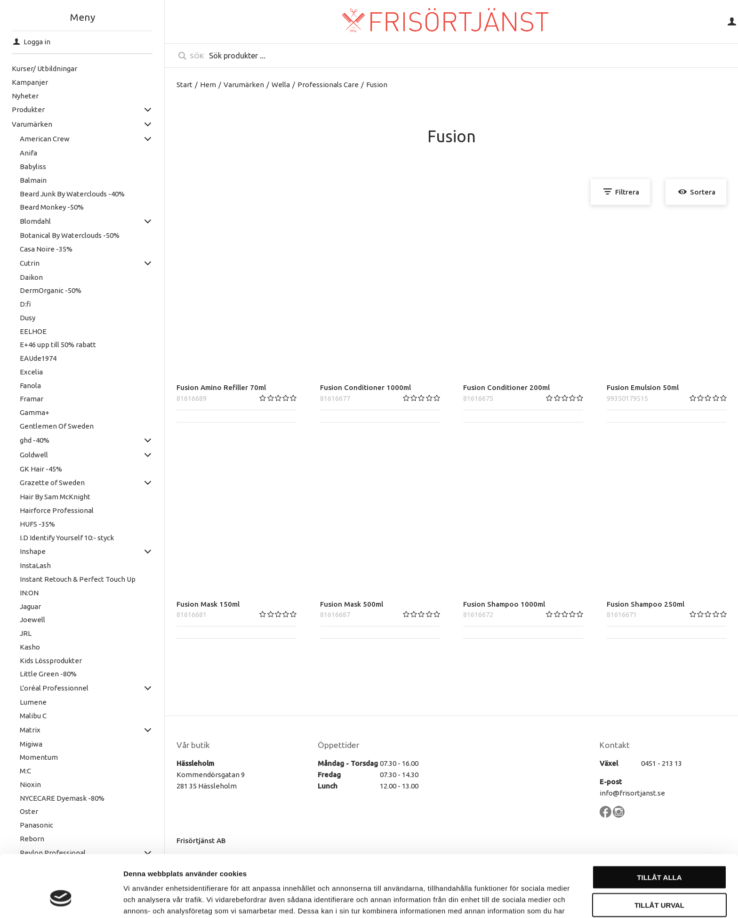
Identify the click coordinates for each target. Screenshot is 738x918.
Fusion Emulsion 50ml (643, 387)
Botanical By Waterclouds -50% (70, 235)
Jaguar (30, 606)
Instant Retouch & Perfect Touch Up (78, 579)
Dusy (27, 318)
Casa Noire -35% (46, 249)
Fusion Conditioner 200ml (506, 387)
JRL (26, 633)
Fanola (30, 386)
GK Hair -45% (41, 469)
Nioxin (30, 784)
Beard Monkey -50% (52, 207)
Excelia (31, 372)
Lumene (33, 702)
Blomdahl (35, 221)
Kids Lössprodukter (51, 661)
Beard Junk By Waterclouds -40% (72, 194)
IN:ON (29, 593)
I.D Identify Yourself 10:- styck (67, 538)
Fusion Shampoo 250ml (645, 604)
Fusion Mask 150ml (208, 604)
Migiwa (31, 744)
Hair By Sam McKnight (55, 497)
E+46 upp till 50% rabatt (58, 345)
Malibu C (33, 716)
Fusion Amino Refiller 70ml (221, 387)
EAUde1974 (38, 358)
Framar (31, 399)
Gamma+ (34, 412)
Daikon (31, 277)
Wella (281, 85)
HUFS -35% (37, 524)
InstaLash (35, 565)
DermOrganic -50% (50, 290)
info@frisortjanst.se (632, 793)
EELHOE (33, 331)
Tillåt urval (659, 852)
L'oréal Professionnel (54, 688)
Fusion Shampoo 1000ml (504, 604)
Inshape (33, 551)
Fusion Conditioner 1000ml (365, 387)
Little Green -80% (48, 674)
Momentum (39, 757)
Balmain (33, 180)
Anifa (28, 153)
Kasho (30, 647)
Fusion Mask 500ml (351, 604)
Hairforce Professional (57, 510)
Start (184, 85)
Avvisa (660, 879)
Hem (208, 85)
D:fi (25, 304)
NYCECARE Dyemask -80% (62, 798)
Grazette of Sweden (52, 483)
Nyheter (25, 96)
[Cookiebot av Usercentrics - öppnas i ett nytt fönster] (61, 900)
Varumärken (32, 124)
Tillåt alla (659, 824)
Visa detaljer (511, 899)
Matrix (30, 730)
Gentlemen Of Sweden (57, 426)
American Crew (45, 139)
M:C (25, 771)
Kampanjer (30, 82)
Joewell (32, 620)
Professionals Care (328, 85)
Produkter (28, 110)
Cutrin (30, 263)
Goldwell (34, 455)
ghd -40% (34, 440)
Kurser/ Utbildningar (44, 69)
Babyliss (33, 166)
